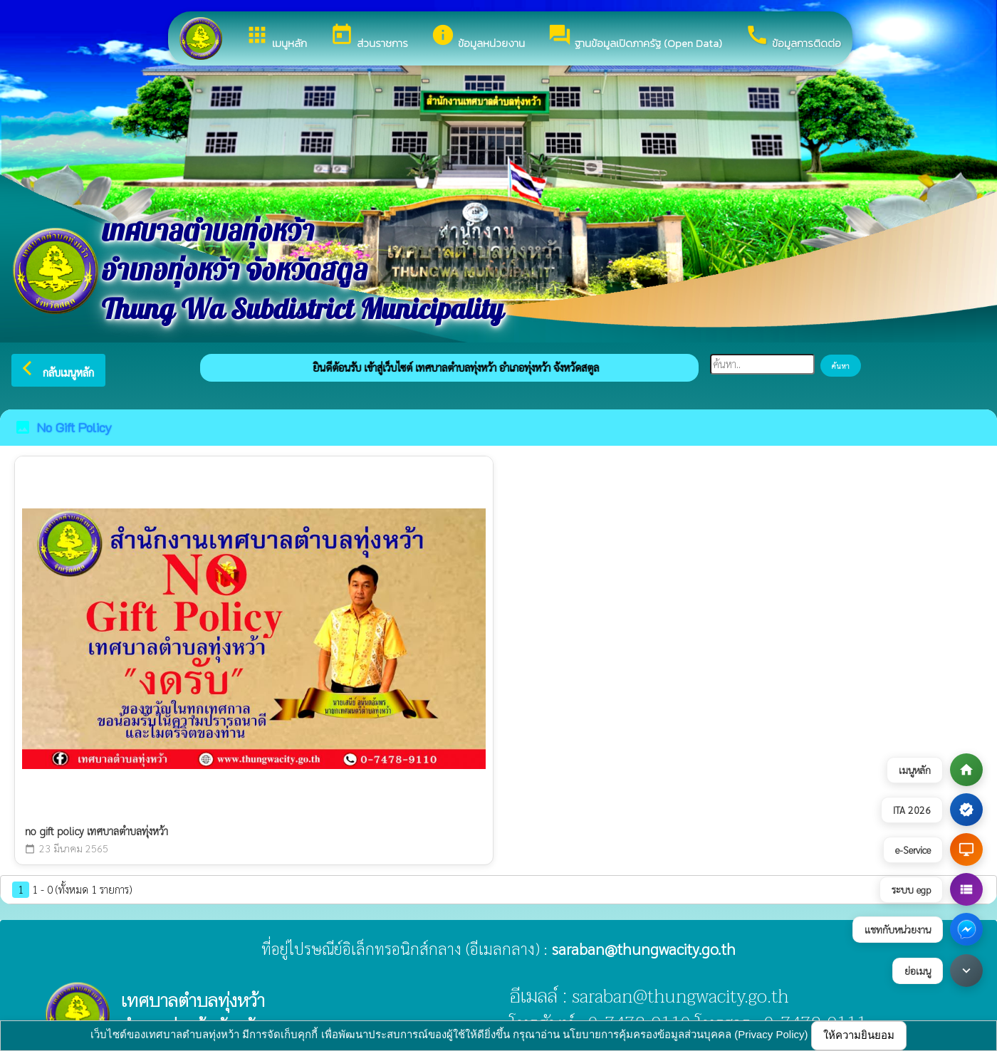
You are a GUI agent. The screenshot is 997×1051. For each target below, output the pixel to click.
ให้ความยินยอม (858, 1035)
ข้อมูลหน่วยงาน (478, 37)
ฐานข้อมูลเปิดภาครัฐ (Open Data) (635, 37)
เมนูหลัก (276, 37)
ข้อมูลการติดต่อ (793, 37)
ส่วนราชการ (369, 37)
